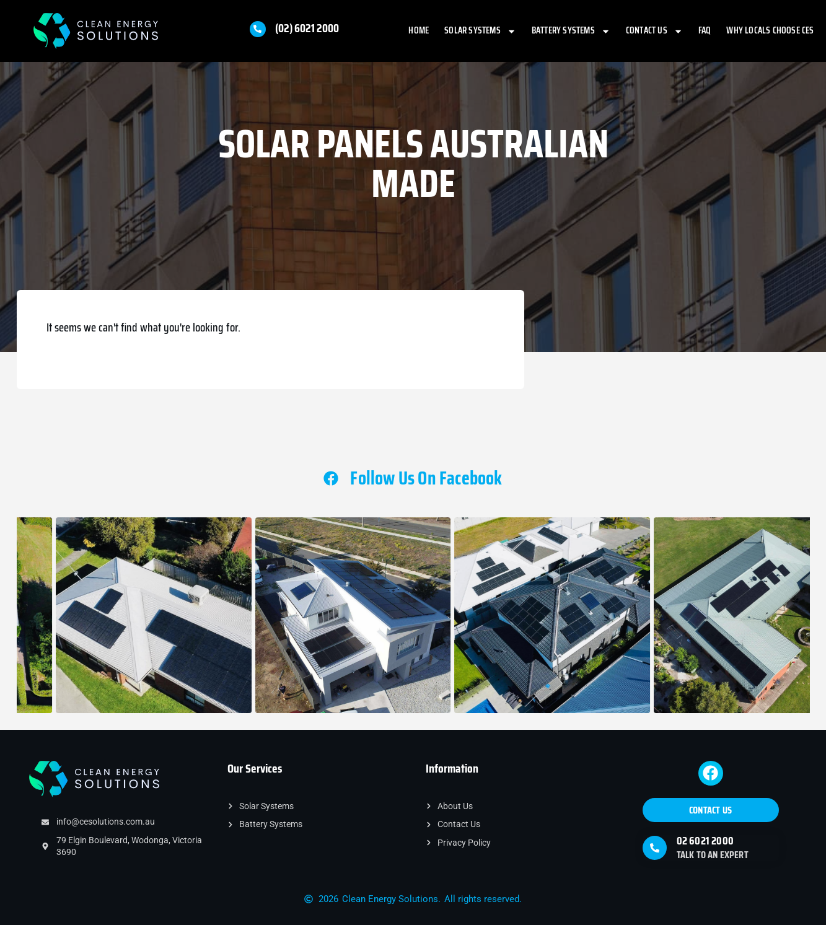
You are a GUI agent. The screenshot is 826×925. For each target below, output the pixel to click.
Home (418, 30)
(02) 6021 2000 (307, 28)
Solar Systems (480, 31)
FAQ (704, 30)
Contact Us (654, 31)
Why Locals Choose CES (770, 30)
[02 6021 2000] (655, 848)
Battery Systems (571, 31)
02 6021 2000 (705, 840)
